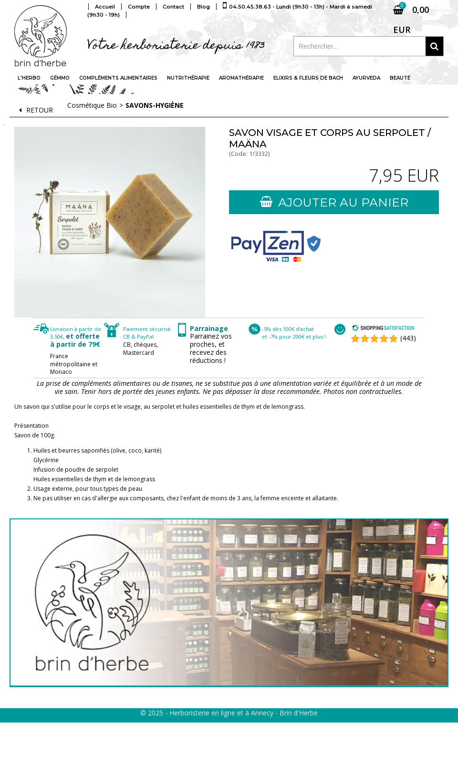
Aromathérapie (241, 78)
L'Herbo (29, 78)
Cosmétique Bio (92, 105)
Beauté (400, 78)
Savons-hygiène (154, 105)
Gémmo (60, 78)
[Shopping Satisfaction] (383, 328)
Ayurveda (366, 78)
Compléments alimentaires (118, 78)
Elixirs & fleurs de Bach (308, 78)
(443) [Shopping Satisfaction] (408, 337)
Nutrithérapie (188, 78)
